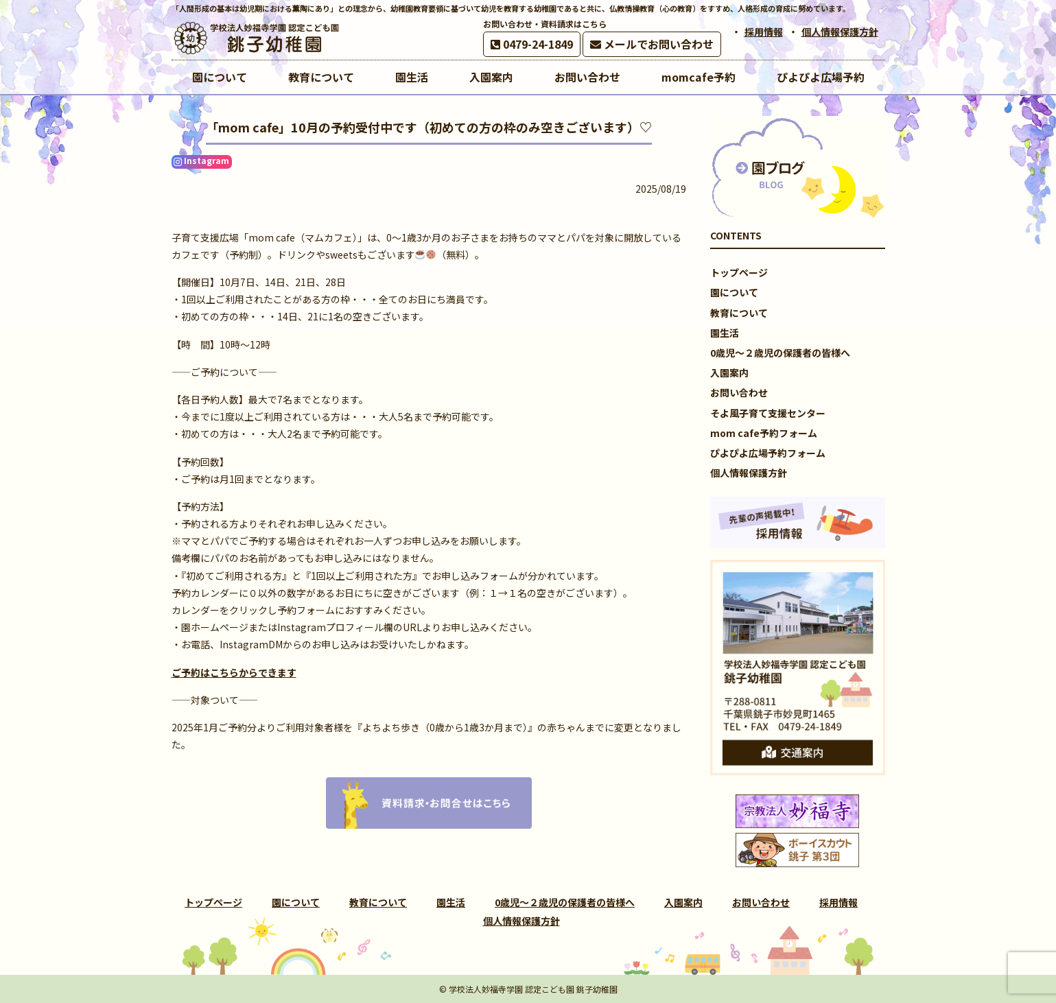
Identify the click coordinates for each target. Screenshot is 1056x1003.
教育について (739, 313)
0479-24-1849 (532, 44)
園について (734, 292)
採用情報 (763, 31)
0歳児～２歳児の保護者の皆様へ (780, 352)
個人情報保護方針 (839, 31)
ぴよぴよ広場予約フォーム (767, 453)
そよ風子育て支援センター (767, 413)
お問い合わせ (739, 392)
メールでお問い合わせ (652, 44)
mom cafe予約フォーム (763, 433)
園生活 (724, 333)
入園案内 (729, 372)
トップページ (739, 272)
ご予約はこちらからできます (234, 672)
